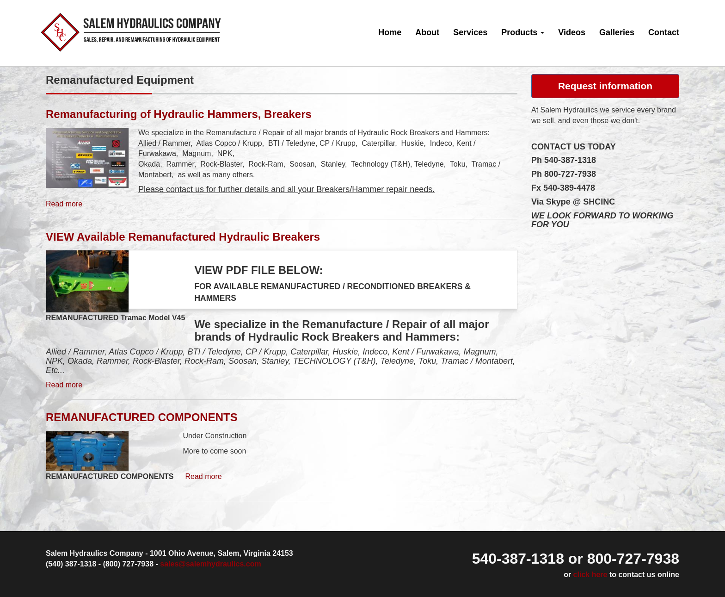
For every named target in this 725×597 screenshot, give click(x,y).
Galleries (616, 32)
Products (522, 32)
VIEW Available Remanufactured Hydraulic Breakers (183, 236)
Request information (605, 86)
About (427, 32)
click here (590, 574)
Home (389, 32)
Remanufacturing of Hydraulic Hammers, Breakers (179, 114)
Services (470, 32)
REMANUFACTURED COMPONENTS (142, 417)
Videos (571, 32)
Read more (64, 204)
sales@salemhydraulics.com (210, 564)
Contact (663, 32)
